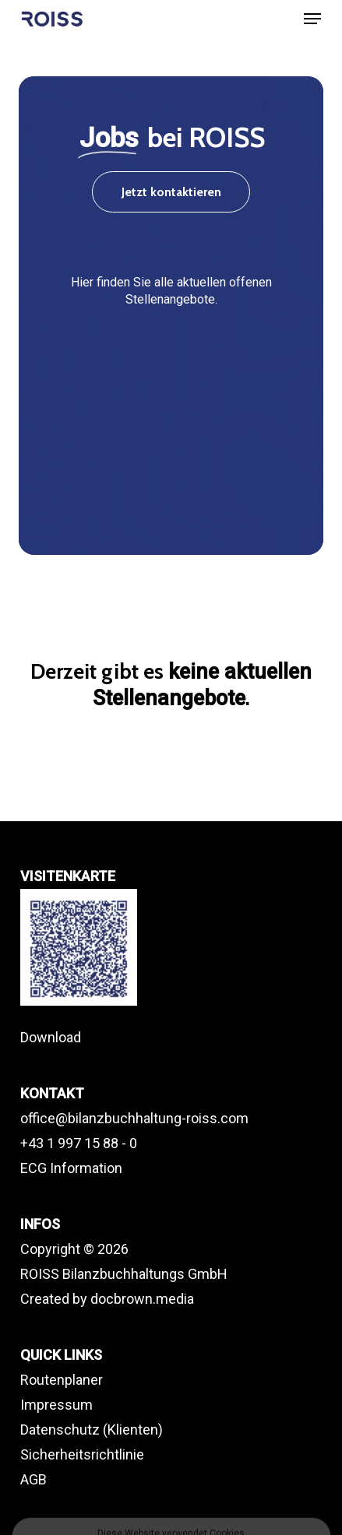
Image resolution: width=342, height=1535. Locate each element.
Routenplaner (61, 1380)
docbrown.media (142, 1299)
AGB (33, 1479)
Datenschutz (60, 1429)
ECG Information (71, 1168)
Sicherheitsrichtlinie (82, 1454)
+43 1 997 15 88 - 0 (78, 1143)
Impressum (56, 1404)
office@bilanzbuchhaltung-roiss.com (134, 1118)
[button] (312, 18)
